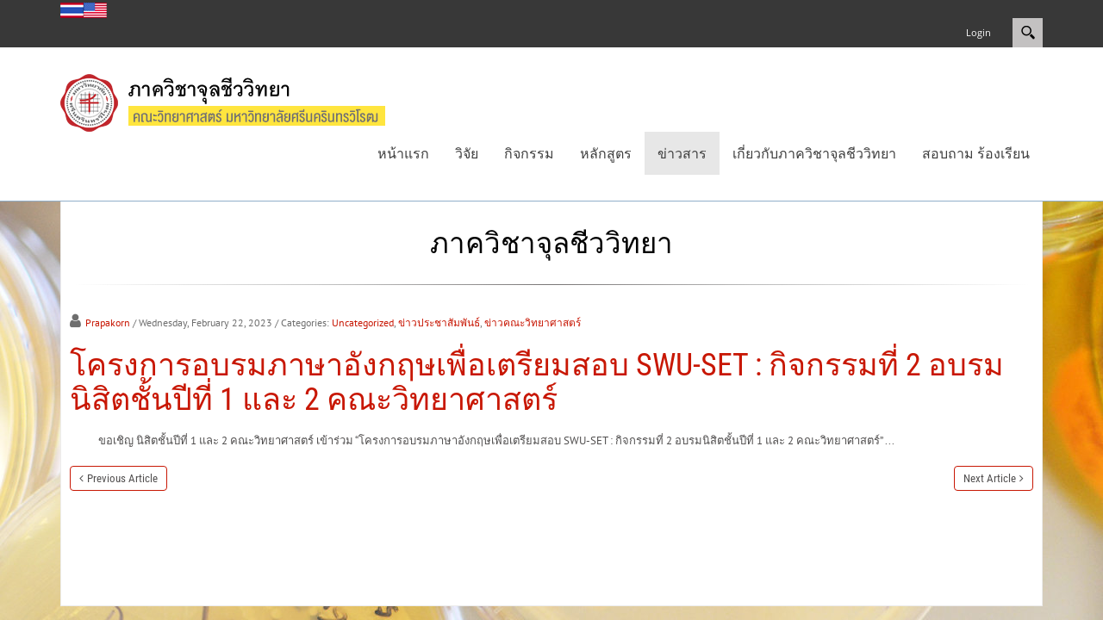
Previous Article (122, 478)
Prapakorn (107, 322)
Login (978, 32)
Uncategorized (363, 322)
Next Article (989, 478)
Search (1028, 32)
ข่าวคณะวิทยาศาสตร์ (532, 322)
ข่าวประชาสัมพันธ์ (439, 322)
